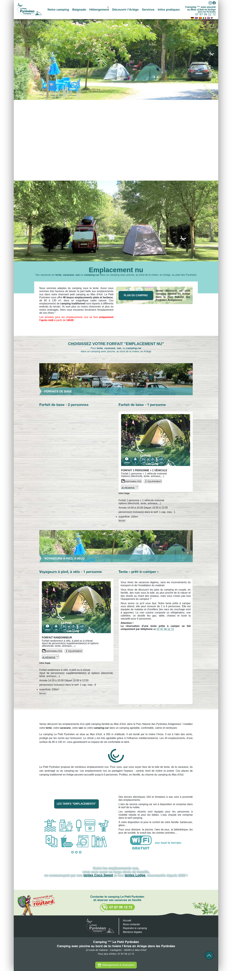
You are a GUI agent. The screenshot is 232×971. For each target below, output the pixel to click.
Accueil (127, 920)
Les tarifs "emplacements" (76, 803)
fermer (122, 520)
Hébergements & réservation (118, 965)
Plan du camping (136, 295)
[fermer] (39, 667)
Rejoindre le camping (135, 928)
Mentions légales (132, 932)
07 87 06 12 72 (205, 14)
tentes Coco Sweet (98, 875)
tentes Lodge (135, 875)
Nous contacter (131, 924)
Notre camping (58, 9)
